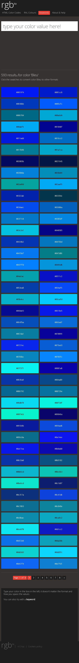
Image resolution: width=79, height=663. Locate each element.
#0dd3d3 (20, 552)
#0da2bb (58, 541)
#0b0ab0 (58, 449)
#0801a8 (58, 368)
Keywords (44, 12)
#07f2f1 (20, 368)
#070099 (58, 334)
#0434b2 (20, 242)
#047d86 (58, 253)
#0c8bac (20, 518)
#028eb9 (58, 173)
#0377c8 (20, 219)
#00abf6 (20, 127)
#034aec (20, 207)
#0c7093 (20, 506)
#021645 (58, 161)
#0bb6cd (20, 472)
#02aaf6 (58, 184)
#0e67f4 (20, 564)
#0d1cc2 (58, 529)
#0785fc (58, 357)
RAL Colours (30, 12)
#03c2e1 (20, 230)
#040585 (58, 230)
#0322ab (20, 196)
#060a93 (20, 311)
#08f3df (58, 403)
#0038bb (20, 104)
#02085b (20, 161)
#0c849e (58, 506)
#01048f (58, 127)
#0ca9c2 (58, 518)
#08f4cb (20, 414)
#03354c (58, 196)
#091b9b (20, 426)
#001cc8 (58, 92)
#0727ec (20, 345)
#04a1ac (20, 276)
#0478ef (20, 253)
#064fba (20, 322)
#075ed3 (58, 345)
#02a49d (20, 184)
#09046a (58, 414)
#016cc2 (58, 138)
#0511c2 (58, 276)
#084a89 (58, 380)
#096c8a (20, 437)
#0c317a (20, 495)
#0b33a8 (20, 460)
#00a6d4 (58, 115)
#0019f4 (20, 92)
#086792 (20, 391)
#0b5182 (58, 460)
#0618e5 (58, 311)
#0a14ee (58, 437)
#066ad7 (58, 322)
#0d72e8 (20, 541)
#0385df (58, 219)
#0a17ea (20, 449)
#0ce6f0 (20, 529)
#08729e (58, 391)
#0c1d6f (58, 483)
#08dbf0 (20, 403)
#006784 (20, 115)
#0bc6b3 (58, 472)
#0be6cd (20, 483)
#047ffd (20, 265)
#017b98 (20, 150)
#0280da (20, 173)
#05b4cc (20, 299)
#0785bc (20, 357)
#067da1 (20, 334)
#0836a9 (20, 380)
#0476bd (58, 242)
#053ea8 (20, 288)
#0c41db (58, 495)
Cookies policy (35, 646)
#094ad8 (58, 426)
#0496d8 (58, 265)
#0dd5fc (58, 552)
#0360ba (58, 207)
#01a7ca (58, 150)
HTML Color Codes (11, 12)
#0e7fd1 (58, 564)
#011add (20, 138)
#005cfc (58, 104)
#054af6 (58, 288)
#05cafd (58, 299)
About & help (58, 12)
